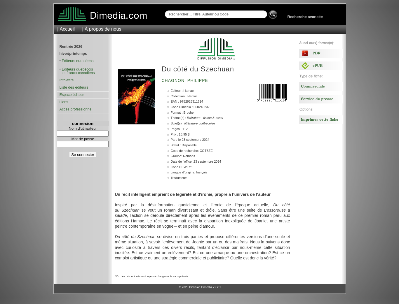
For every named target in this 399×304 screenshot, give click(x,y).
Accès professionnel (76, 109)
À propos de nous (103, 29)
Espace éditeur (72, 95)
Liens (64, 102)
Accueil (67, 29)
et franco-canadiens (77, 73)
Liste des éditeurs (74, 87)
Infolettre (67, 80)
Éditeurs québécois (77, 69)
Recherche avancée (305, 17)
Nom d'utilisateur (83, 128)
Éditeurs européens (77, 61)
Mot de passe (82, 139)
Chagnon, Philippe (186, 80)
